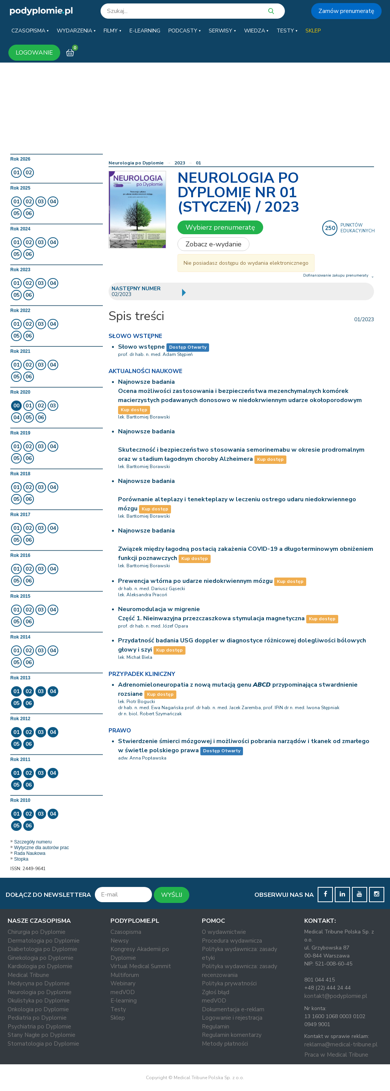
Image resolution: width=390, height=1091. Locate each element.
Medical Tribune (28, 975)
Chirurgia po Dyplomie (37, 932)
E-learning (123, 1000)
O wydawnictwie (224, 932)
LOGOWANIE (34, 53)
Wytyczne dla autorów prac (41, 847)
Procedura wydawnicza (232, 941)
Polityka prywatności (229, 983)
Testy (118, 1009)
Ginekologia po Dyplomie (41, 958)
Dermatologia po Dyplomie (44, 941)
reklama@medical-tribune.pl (340, 1044)
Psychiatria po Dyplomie (39, 1026)
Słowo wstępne (141, 347)
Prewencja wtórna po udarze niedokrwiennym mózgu (195, 581)
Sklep (117, 1018)
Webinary (123, 983)
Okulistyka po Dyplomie (39, 1000)
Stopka (21, 859)
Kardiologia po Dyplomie (40, 966)
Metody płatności (225, 1044)
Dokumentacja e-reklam (233, 1009)
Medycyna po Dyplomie (39, 983)
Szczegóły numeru (33, 842)
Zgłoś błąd (215, 992)
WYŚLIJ (171, 895)
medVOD (122, 992)
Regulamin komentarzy (232, 1035)
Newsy (119, 941)
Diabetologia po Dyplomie (42, 949)
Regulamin (215, 1026)
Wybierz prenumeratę (220, 227)
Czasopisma (125, 932)
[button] (30, 31)
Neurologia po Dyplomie (136, 163)
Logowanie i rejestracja (232, 1018)
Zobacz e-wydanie (213, 244)
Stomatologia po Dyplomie (43, 1044)
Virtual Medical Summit (140, 966)
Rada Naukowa (29, 853)
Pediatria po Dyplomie (37, 1018)
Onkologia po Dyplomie (38, 1009)
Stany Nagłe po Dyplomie (41, 1035)
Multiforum (124, 975)
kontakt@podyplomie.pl (335, 996)
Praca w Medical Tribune (336, 1055)
